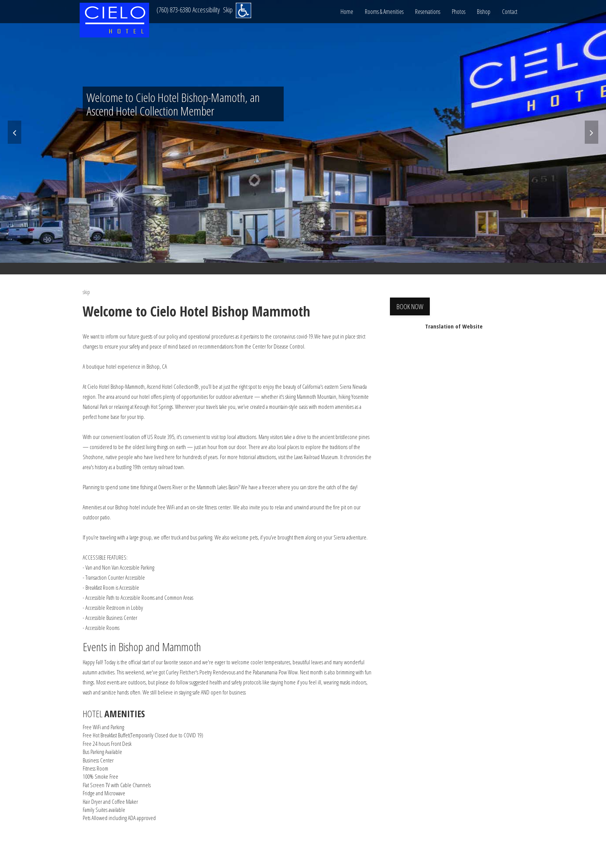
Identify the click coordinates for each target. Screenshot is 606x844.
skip (86, 292)
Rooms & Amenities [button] (384, 11)
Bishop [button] (483, 11)
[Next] (591, 132)
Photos (458, 11)
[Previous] (14, 132)
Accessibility (206, 9)
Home (346, 11)
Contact (509, 11)
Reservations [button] (427, 11)
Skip (228, 9)
